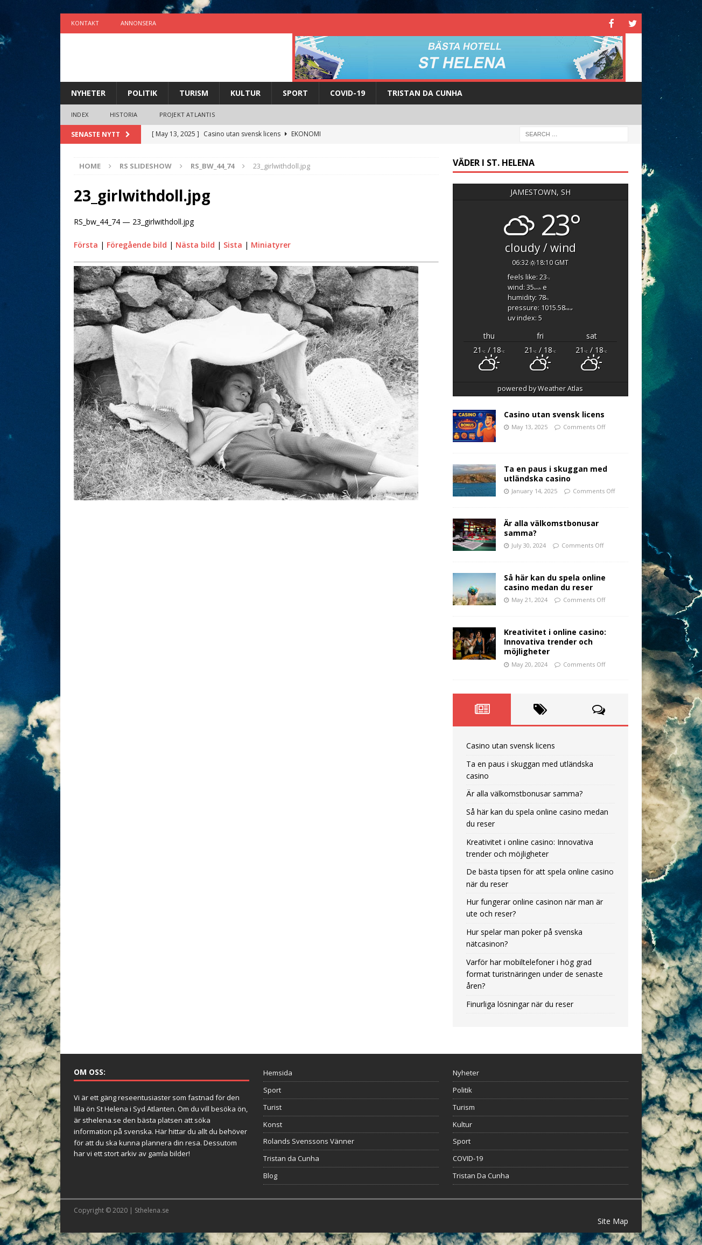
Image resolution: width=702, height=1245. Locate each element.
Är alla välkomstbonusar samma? (551, 527)
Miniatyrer (271, 244)
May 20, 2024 (529, 663)
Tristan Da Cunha (424, 92)
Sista (232, 244)
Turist (272, 1106)
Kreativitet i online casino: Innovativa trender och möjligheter (555, 640)
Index (79, 113)
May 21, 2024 (529, 598)
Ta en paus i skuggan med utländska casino (555, 472)
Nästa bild (195, 244)
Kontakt (85, 23)
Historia (124, 113)
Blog (270, 1174)
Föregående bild (137, 244)
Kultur (245, 92)
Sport (295, 92)
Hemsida (277, 1071)
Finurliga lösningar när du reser (519, 1003)
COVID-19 (347, 92)
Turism (193, 92)
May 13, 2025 (529, 426)
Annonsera (138, 23)
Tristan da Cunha (291, 1157)
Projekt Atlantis (187, 113)
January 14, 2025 (534, 490)
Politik (142, 92)
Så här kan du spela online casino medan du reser (555, 581)
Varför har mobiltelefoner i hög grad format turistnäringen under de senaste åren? (534, 973)
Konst (272, 1123)
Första (86, 244)
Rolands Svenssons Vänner (308, 1140)
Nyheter (88, 92)
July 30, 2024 (528, 544)
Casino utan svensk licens (554, 413)
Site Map (613, 1220)
